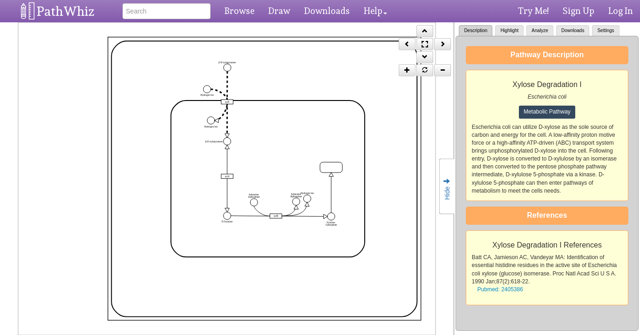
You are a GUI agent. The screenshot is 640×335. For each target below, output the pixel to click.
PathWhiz (66, 11)
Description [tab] (475, 30)
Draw (279, 11)
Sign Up (578, 11)
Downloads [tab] (572, 30)
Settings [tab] (605, 30)
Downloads (327, 11)
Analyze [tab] (539, 30)
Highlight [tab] (509, 30)
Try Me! (533, 11)
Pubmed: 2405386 (500, 289)
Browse (239, 11)
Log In (620, 11)
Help (375, 11)
